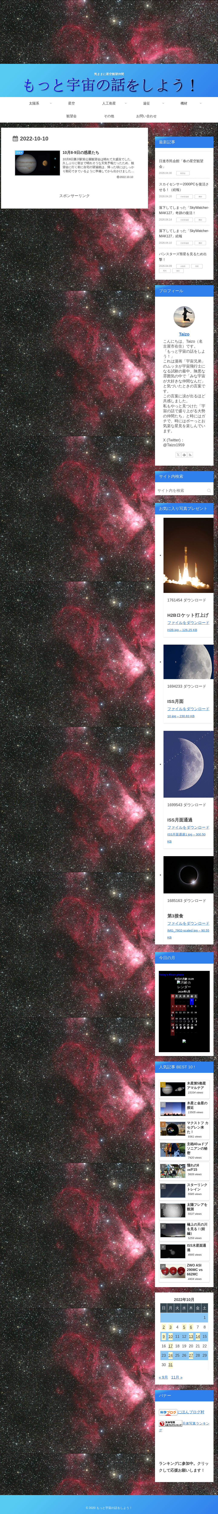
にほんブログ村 (191, 1412)
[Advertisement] (109, 32)
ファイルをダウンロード (188, 834)
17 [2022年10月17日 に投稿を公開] (170, 1346)
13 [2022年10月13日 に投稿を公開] (191, 1336)
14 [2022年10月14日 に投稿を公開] (198, 1336)
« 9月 (163, 1377)
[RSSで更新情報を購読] (190, 455)
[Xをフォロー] (178, 455)
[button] (209, 490)
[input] (184, 490)
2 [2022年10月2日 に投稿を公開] (164, 1327)
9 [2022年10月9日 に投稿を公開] (164, 1336)
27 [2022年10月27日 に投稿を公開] (191, 1355)
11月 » (176, 1377)
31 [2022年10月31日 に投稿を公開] (170, 1365)
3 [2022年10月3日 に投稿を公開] (170, 1327)
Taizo (184, 334)
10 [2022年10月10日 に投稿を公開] (170, 1336)
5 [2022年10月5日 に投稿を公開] (184, 1327)
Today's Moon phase (171, 974)
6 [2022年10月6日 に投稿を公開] (191, 1327)
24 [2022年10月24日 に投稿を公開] (170, 1355)
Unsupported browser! (184, 1014)
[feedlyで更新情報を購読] (184, 455)
